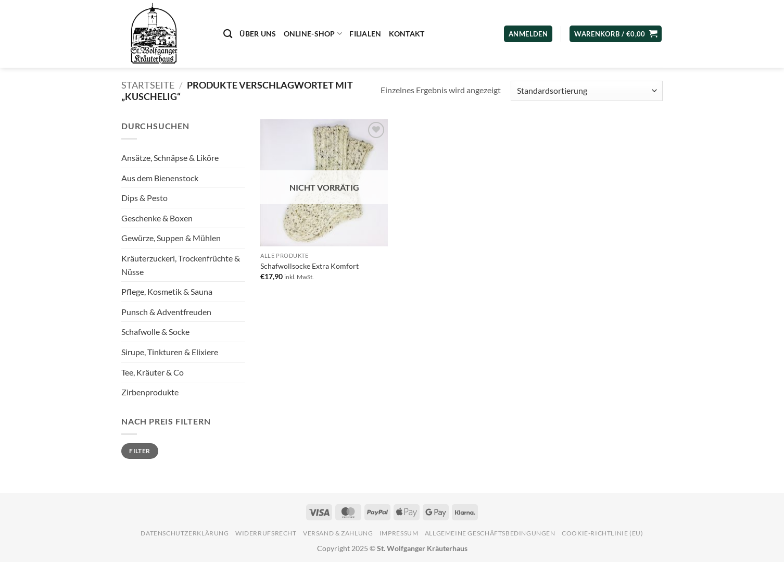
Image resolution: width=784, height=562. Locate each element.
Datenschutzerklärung (185, 533)
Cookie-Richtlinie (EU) (602, 533)
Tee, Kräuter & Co (152, 372)
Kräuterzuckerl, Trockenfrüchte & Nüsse (180, 265)
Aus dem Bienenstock (159, 178)
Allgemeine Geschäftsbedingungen (490, 533)
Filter (139, 451)
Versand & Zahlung (338, 533)
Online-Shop (313, 34)
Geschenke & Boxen (157, 218)
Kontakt (407, 33)
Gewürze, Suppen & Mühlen (171, 238)
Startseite (147, 85)
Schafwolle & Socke (155, 331)
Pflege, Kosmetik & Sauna (166, 291)
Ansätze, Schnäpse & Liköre (170, 158)
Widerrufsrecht (266, 533)
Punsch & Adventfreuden (166, 312)
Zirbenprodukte (150, 392)
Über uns (257, 33)
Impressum (399, 533)
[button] (616, 34)
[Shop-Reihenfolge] (587, 91)
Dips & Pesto (144, 198)
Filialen (365, 33)
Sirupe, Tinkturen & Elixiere (169, 352)
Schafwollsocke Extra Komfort (309, 265)
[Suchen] (227, 34)
